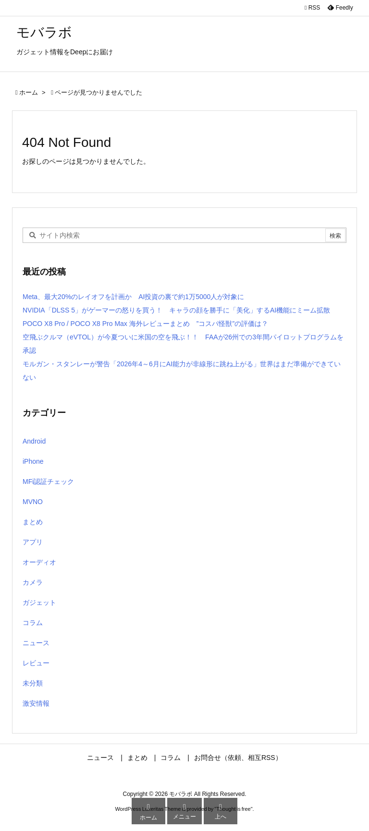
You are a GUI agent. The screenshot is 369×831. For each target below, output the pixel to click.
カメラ (33, 582)
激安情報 (36, 703)
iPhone (33, 461)
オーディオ (39, 562)
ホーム (28, 92)
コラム (33, 622)
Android (34, 441)
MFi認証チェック (48, 481)
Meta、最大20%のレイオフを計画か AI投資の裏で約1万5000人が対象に (133, 297)
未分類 (33, 683)
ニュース (36, 643)
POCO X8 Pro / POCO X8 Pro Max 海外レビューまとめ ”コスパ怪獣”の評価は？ (145, 323)
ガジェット (39, 602)
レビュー (36, 663)
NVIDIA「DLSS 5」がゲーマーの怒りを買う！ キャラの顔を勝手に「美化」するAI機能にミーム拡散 (176, 310)
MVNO (33, 502)
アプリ (33, 542)
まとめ (33, 522)
